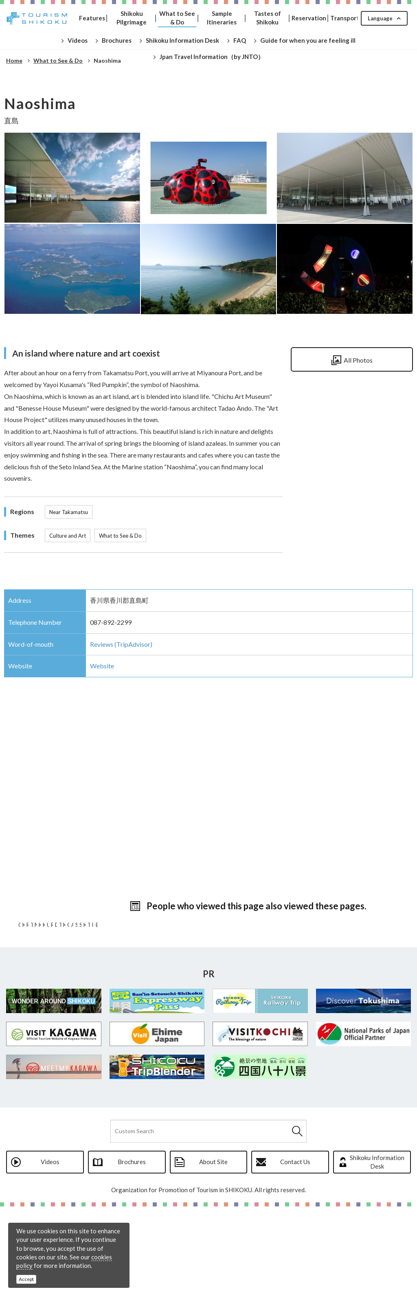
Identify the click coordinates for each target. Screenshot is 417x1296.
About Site (213, 1251)
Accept (26, 1279)
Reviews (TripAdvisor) (121, 644)
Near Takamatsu (68, 512)
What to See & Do (120, 535)
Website (102, 666)
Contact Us (295, 1251)
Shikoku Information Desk (377, 1251)
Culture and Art (67, 535)
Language (380, 18)
